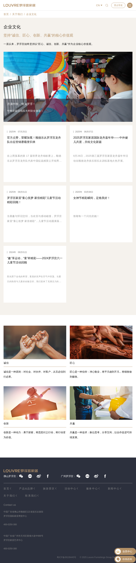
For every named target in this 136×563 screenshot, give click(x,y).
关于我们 (17, 14)
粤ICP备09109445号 (66, 557)
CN (98, 5)
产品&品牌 (26, 488)
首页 (6, 14)
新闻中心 (114, 488)
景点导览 (118, 5)
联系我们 (31, 495)
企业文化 (31, 14)
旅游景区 (49, 488)
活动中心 (70, 488)
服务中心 (92, 488)
